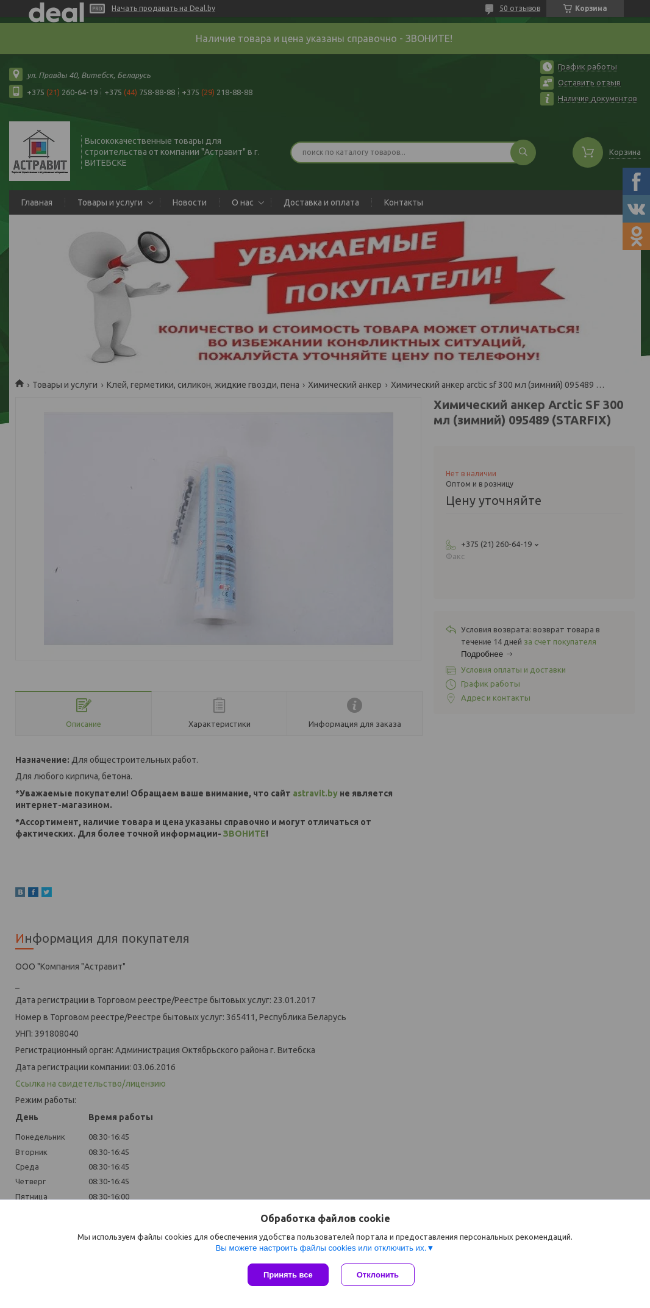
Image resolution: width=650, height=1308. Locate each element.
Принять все (288, 1274)
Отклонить (378, 1274)
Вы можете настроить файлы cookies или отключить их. (320, 1248)
